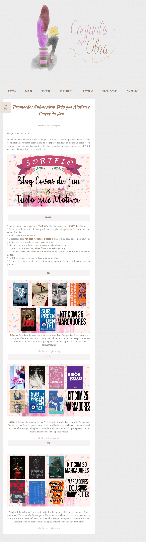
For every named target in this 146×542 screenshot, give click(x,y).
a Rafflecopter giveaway (48, 351)
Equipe (45, 91)
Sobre (29, 91)
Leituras (87, 91)
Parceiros (66, 91)
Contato (132, 91)
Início (12, 91)
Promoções (109, 91)
